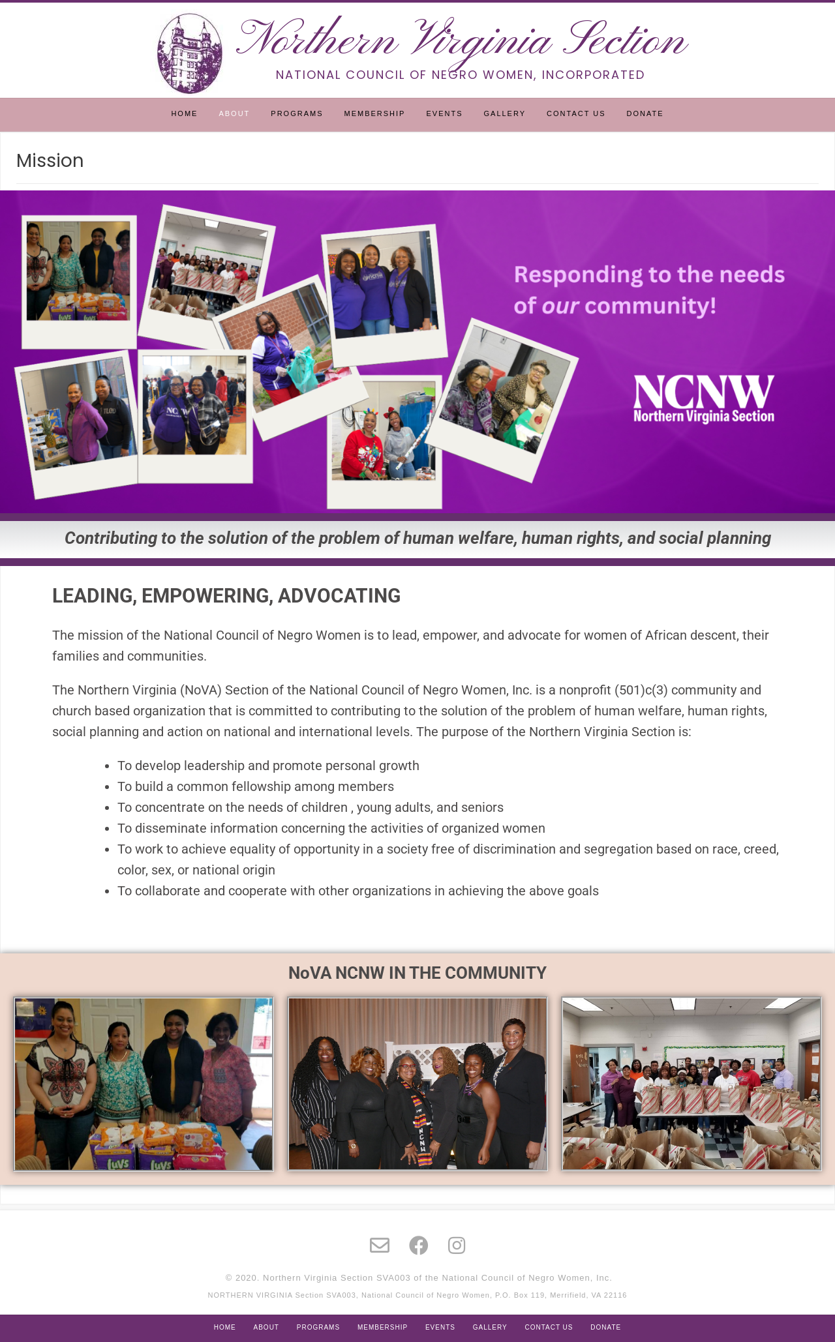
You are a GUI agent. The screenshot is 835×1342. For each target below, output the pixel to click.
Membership (375, 113)
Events (444, 113)
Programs (297, 113)
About (234, 113)
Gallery (504, 113)
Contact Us (576, 113)
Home (184, 113)
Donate (645, 113)
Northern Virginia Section (461, 42)
